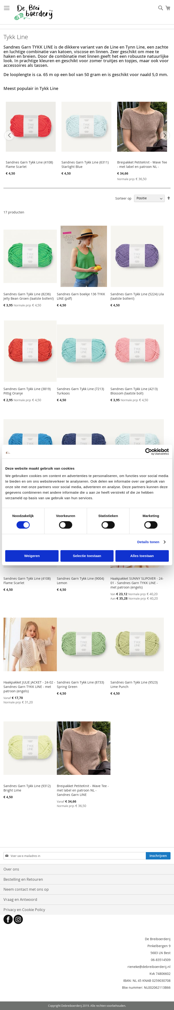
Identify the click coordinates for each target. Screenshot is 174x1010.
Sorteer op (123, 198)
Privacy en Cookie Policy (24, 909)
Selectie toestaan (87, 556)
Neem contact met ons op (26, 889)
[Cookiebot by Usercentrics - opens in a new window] (148, 451)
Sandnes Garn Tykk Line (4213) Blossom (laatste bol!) (134, 391)
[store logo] (33, 12)
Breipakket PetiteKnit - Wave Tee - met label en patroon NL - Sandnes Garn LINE (142, 166)
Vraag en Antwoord (20, 899)
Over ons (11, 869)
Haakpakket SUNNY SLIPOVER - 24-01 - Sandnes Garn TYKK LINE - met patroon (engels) (137, 582)
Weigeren (32, 556)
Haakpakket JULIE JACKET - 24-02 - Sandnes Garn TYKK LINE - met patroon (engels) (29, 686)
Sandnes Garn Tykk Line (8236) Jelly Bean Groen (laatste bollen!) (28, 296)
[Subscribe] (158, 855)
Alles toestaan (142, 556)
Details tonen (148, 542)
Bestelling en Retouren (23, 879)
